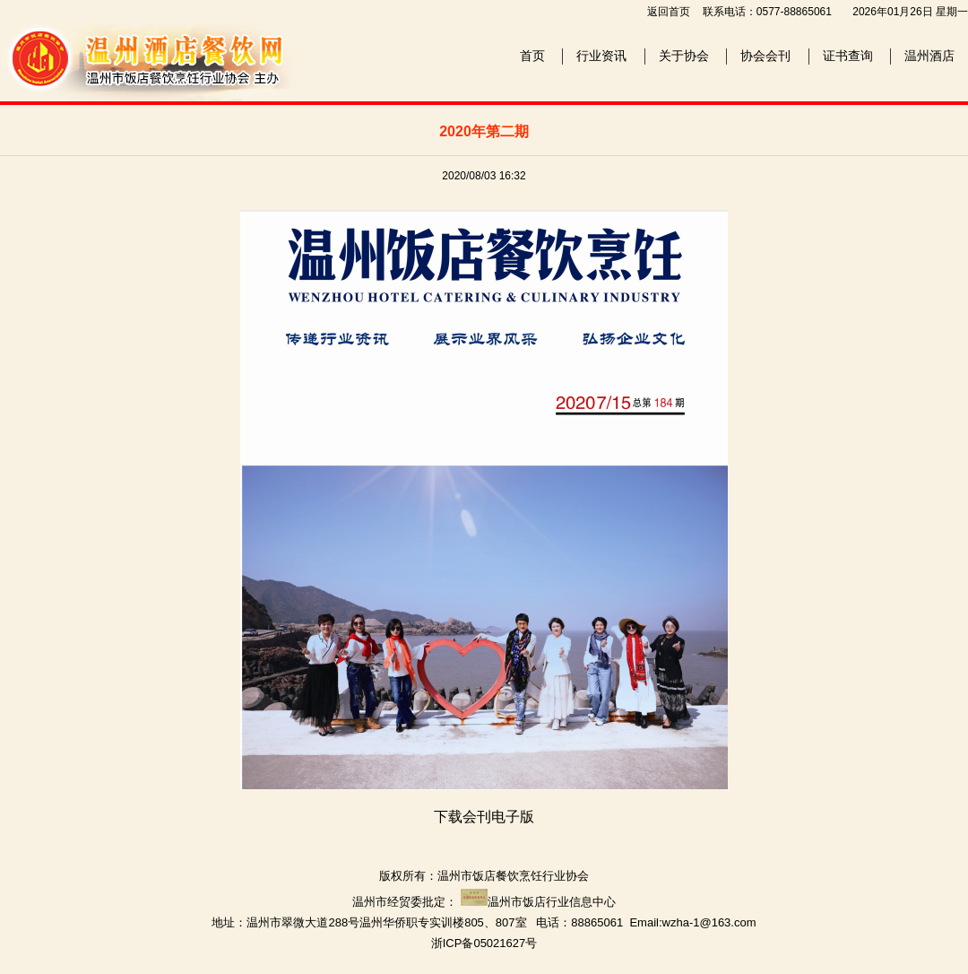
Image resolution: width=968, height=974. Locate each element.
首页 (532, 55)
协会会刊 (765, 55)
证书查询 (848, 55)
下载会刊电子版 (484, 816)
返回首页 (668, 11)
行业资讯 (601, 55)
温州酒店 (929, 55)
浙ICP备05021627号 (484, 943)
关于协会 (684, 55)
